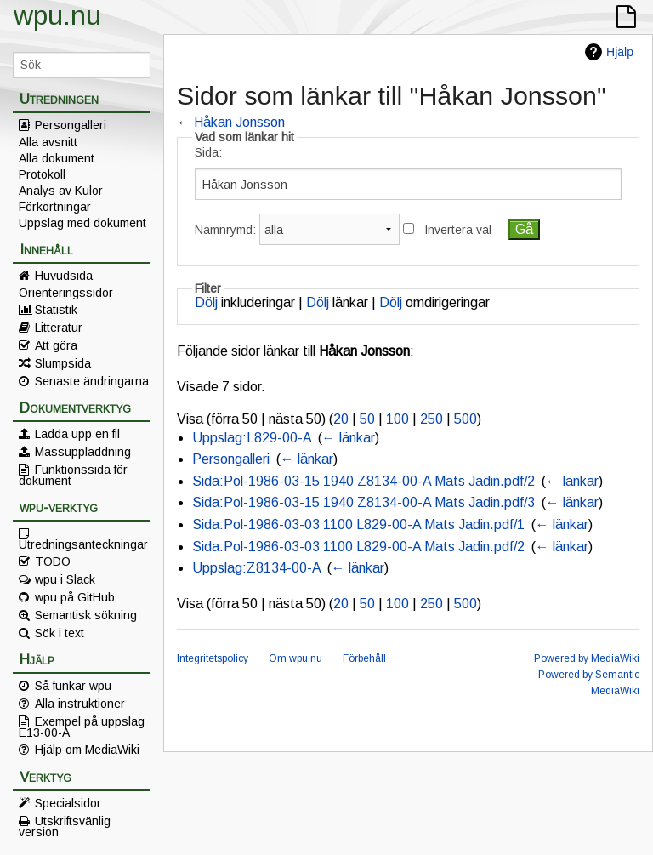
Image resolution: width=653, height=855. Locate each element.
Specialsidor (68, 803)
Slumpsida (63, 363)
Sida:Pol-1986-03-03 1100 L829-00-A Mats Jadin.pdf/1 (358, 524)
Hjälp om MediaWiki (87, 749)
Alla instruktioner (80, 704)
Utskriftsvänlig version (65, 826)
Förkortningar (55, 207)
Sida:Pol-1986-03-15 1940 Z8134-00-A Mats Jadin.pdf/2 (363, 481)
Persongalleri (70, 125)
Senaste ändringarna (92, 381)
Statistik (56, 310)
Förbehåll (364, 658)
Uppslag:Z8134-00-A (256, 568)
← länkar (348, 437)
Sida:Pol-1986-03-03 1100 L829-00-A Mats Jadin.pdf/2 (358, 546)
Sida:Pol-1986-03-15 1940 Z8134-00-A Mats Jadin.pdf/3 (363, 502)
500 (465, 419)
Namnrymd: (225, 230)
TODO (53, 561)
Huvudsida (64, 276)
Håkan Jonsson (239, 122)
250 (431, 419)
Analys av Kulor (61, 190)
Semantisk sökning (86, 615)
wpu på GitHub (75, 597)
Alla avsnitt (48, 142)
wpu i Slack (65, 579)
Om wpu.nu (295, 658)
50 (367, 419)
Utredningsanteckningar (83, 544)
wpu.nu (57, 15)
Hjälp (619, 52)
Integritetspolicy (212, 658)
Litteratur (58, 327)
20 (341, 419)
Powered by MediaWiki (586, 658)
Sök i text (59, 633)
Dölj (206, 302)
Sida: (208, 152)
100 (397, 419)
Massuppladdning (83, 452)
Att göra (56, 345)
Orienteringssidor (66, 293)
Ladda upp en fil (77, 434)
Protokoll (42, 174)
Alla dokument (56, 158)
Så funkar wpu (73, 686)
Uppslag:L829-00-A (251, 437)
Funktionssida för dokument (73, 475)
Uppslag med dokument (82, 223)
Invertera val (457, 230)
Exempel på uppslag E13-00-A (82, 726)
